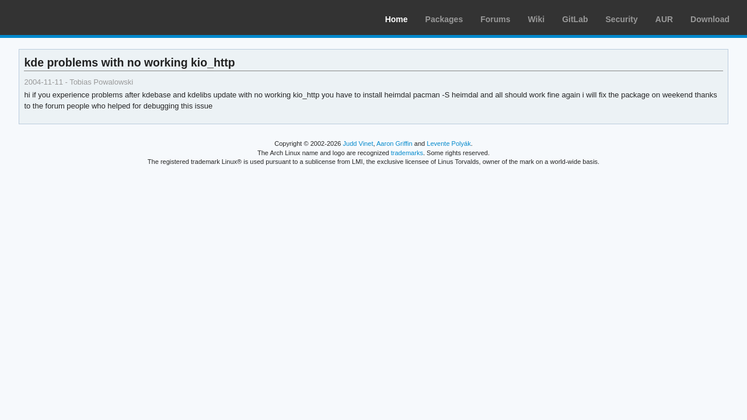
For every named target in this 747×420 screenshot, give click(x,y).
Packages (444, 19)
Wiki (536, 19)
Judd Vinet (358, 143)
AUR (664, 19)
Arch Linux (64, 17)
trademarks (407, 152)
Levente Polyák (448, 143)
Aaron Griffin (394, 143)
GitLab (575, 19)
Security (622, 19)
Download (709, 19)
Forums (495, 19)
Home (396, 19)
